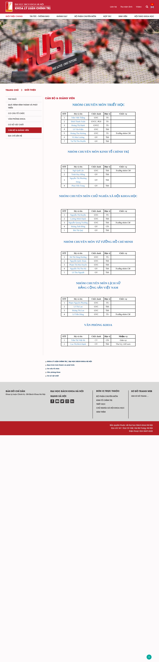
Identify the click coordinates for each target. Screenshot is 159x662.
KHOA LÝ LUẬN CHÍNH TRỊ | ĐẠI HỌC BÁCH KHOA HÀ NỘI (69, 588)
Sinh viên (123, 16)
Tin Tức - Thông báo (39, 16)
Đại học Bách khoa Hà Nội (29, 4)
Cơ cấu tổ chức (53, 595)
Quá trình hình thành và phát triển (61, 592)
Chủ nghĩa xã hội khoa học (110, 635)
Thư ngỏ (12, 99)
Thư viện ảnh (126, 7)
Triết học (100, 631)
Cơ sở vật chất (53, 603)
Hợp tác (107, 16)
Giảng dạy (62, 16)
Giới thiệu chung (14, 16)
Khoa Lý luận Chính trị (32, 8)
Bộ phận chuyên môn (85, 16)
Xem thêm (101, 639)
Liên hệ (113, 7)
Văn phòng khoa (53, 599)
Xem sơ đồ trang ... (140, 623)
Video (138, 7)
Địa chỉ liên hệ (15, 136)
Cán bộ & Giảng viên (18, 130)
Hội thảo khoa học (144, 16)
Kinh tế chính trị (104, 627)
